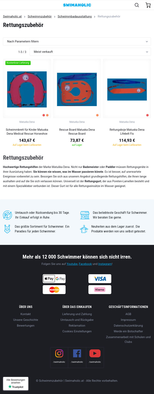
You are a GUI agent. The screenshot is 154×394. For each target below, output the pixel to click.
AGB (128, 314)
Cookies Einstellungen (77, 331)
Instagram (105, 264)
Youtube (72, 264)
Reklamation (77, 325)
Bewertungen (25, 325)
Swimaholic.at (12, 16)
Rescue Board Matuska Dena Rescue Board (77, 131)
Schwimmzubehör (40, 16)
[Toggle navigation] (5, 5)
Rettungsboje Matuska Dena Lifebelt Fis (126, 131)
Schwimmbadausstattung (75, 16)
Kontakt (25, 314)
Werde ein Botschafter (128, 331)
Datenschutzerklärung (128, 325)
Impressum (128, 320)
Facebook (85, 264)
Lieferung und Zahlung (77, 314)
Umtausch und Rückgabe (76, 320)
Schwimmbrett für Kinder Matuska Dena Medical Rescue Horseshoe (27, 131)
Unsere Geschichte (25, 320)
